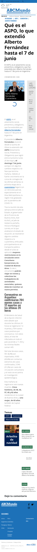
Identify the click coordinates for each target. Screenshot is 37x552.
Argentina (4, 522)
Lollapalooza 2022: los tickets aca (28, 451)
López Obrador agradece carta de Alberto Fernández (28, 473)
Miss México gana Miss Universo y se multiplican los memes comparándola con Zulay (28, 438)
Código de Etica (17, 542)
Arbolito (7, 431)
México (10, 525)
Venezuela (11, 528)
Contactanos (30, 518)
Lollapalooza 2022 (27, 447)
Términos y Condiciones (6, 542)
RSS (27, 521)
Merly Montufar (29, 458)
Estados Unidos (10, 535)
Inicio (3, 518)
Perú (9, 518)
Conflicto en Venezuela (14, 16)
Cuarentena (17, 416)
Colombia (10, 522)
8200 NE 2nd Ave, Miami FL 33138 (12, 546)
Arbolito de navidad (11, 440)
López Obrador (26, 468)
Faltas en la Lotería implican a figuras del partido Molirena (29, 489)
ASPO (8, 119)
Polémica (24, 484)
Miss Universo (25, 431)
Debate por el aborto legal (25, 16)
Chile (2, 528)
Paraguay (4, 525)
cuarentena (9, 187)
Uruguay (10, 531)
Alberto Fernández (12, 130)
